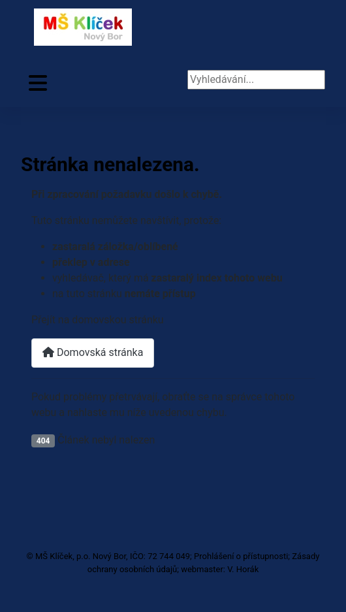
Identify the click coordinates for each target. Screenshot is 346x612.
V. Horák (243, 569)
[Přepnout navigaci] (38, 83)
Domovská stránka (92, 352)
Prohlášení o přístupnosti (241, 556)
